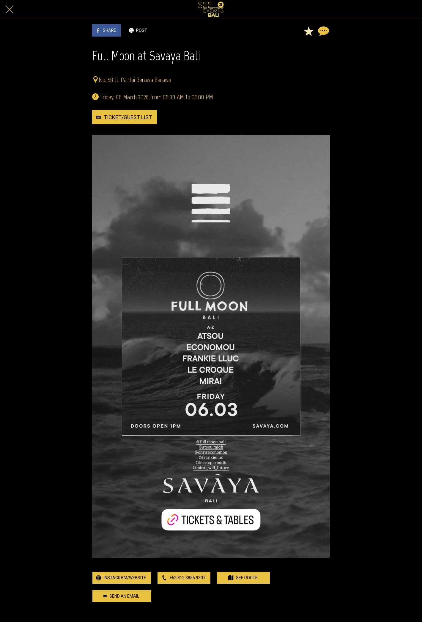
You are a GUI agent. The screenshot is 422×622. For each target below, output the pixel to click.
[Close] (9, 9)
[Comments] (323, 31)
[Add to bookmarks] (308, 31)
